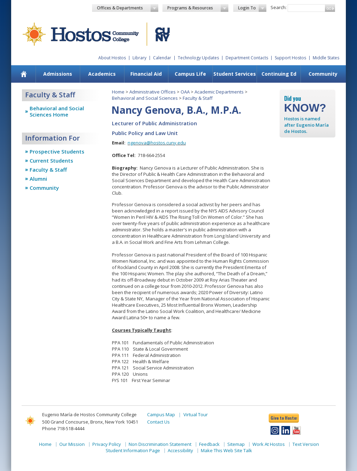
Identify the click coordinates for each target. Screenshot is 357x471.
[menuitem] (24, 74)
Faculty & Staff (48, 169)
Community (323, 73)
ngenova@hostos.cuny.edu (157, 143)
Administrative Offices (152, 92)
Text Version (306, 444)
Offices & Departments (127, 8)
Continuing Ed (278, 73)
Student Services (234, 73)
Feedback (209, 444)
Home (118, 92)
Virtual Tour (195, 414)
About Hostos (112, 58)
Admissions (57, 73)
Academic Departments (219, 92)
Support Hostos (290, 58)
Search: (279, 7)
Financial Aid (146, 73)
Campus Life (190, 73)
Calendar (162, 58)
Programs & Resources (198, 8)
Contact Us (158, 422)
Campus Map (161, 414)
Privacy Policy (106, 444)
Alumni (38, 178)
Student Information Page (133, 450)
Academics (102, 73)
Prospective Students (57, 151)
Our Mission (72, 444)
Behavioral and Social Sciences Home (57, 111)
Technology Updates (198, 58)
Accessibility (180, 450)
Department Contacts (247, 58)
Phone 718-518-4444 (63, 428)
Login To (252, 8)
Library (139, 58)
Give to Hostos (284, 418)
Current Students (51, 160)
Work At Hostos (268, 444)
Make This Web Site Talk (226, 450)
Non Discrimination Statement (160, 444)
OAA (185, 92)
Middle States (326, 58)
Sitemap (236, 444)
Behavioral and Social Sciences (145, 98)
